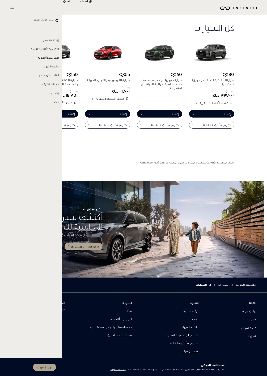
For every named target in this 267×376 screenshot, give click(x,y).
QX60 (176, 74)
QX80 (228, 74)
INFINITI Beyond (29, 7)
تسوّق (76, 7)
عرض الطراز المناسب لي (85, 246)
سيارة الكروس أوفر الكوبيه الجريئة (108, 80)
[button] (12, 7)
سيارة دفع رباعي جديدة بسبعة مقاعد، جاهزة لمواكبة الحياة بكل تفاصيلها (161, 84)
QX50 (72, 74)
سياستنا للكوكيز (118, 369)
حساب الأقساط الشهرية (214, 102)
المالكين (55, 7)
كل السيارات (95, 7)
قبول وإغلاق (46, 367)
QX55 (124, 74)
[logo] (142, 10)
